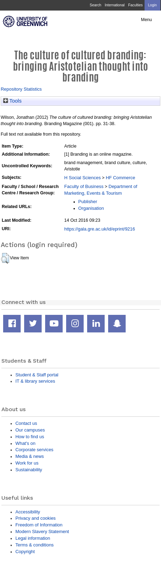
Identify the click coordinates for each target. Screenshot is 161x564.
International (115, 5)
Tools (12, 101)
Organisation (91, 208)
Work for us (26, 463)
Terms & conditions (34, 544)
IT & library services (35, 381)
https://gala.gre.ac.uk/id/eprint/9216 (99, 229)
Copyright (25, 551)
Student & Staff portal (36, 374)
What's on (25, 443)
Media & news (29, 456)
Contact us (26, 423)
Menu (146, 19)
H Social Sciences (82, 177)
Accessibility (27, 511)
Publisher (87, 201)
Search (95, 5)
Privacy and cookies (35, 518)
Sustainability (28, 469)
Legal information (32, 538)
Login (152, 5)
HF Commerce (120, 177)
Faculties (135, 5)
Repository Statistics (21, 89)
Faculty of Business (84, 186)
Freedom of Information (38, 524)
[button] (5, 258)
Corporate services (34, 449)
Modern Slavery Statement (42, 531)
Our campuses (30, 430)
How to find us (29, 436)
